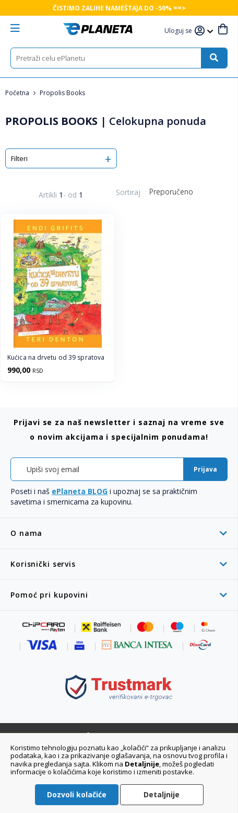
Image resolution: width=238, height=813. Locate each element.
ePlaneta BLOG (80, 491)
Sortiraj (128, 192)
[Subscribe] (205, 469)
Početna (18, 92)
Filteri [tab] (19, 158)
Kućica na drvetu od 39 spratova (55, 357)
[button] (179, 31)
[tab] (119, 533)
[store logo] (98, 29)
